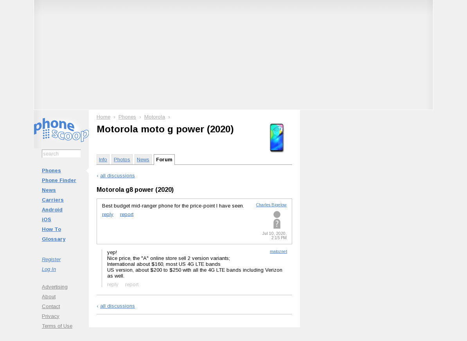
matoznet (278, 251)
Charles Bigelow (271, 205)
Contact (51, 306)
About (49, 297)
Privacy (50, 316)
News (49, 190)
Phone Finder (59, 180)
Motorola (154, 117)
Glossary (53, 239)
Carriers (53, 200)
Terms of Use (57, 326)
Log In (49, 269)
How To (51, 229)
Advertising (55, 287)
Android (52, 210)
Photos (122, 159)
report (126, 214)
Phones (51, 170)
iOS (46, 219)
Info (103, 159)
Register (51, 259)
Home (103, 117)
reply (107, 214)
